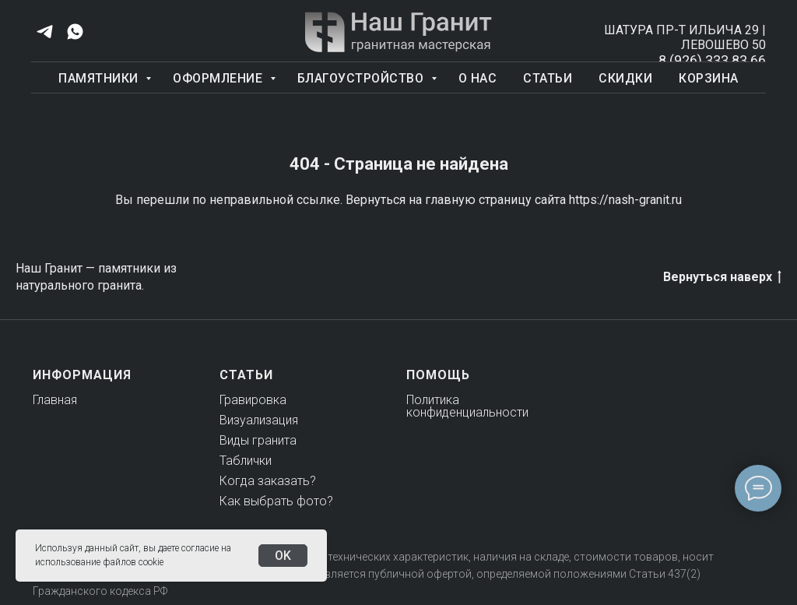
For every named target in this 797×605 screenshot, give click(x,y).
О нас (477, 78)
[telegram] (44, 31)
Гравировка (252, 399)
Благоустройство (362, 78)
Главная (55, 399)
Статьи (547, 78)
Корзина (709, 78)
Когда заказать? (267, 480)
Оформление (219, 78)
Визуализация (258, 420)
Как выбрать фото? (276, 501)
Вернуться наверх (722, 277)
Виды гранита (258, 440)
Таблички (245, 460)
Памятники (100, 78)
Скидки (625, 78)
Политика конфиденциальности (467, 406)
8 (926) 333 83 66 (712, 60)
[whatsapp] (75, 31)
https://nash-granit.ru (625, 199)
